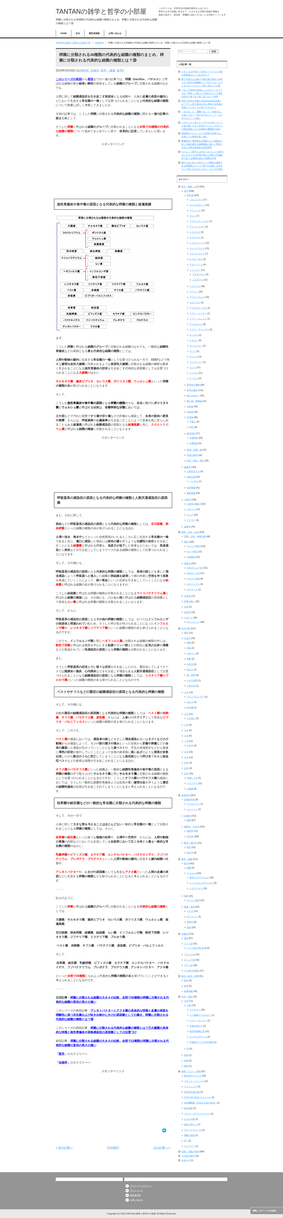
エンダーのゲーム (198, 1037)
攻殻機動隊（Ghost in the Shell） (200, 1103)
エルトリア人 (193, 584)
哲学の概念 (192, 390)
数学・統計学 (190, 843)
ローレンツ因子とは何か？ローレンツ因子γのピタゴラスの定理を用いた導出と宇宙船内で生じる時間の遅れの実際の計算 (202, 155)
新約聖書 (191, 493)
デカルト (194, 340)
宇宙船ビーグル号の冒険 (201, 1042)
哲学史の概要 (193, 385)
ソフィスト (195, 270)
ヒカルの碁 (189, 1119)
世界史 (187, 563)
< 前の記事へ (64, 1147)
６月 (186, 735)
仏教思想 (194, 443)
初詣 (189, 648)
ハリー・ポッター (198, 1020)
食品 (189, 927)
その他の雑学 (187, 1156)
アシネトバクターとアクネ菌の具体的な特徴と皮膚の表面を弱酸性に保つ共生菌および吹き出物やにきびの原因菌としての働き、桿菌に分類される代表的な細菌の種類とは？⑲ (112, 1015)
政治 (186, 980)
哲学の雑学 (192, 455)
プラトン (194, 291)
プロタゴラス (198, 274)
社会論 (190, 412)
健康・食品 (189, 907)
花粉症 (190, 922)
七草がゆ (191, 686)
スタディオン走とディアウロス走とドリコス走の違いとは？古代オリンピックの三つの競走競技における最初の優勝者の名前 (202, 125)
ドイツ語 (188, 943)
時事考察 (188, 991)
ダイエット (192, 916)
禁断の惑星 (189, 1135)
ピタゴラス (195, 232)
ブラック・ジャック (194, 1081)
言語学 (187, 612)
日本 (186, 607)
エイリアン (189, 1146)
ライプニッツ (196, 362)
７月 (186, 741)
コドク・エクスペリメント (197, 1113)
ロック (193, 351)
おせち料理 (192, 680)
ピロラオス (195, 237)
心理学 (187, 499)
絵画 (186, 1060)
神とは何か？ (193, 395)
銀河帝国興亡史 (197, 1031)
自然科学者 (189, 799)
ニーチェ (194, 378)
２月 (186, 692)
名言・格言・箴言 (195, 460)
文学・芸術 (186, 996)
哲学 (186, 191)
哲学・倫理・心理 (190, 186)
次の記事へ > (161, 1147)
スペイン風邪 (193, 900)
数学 (189, 847)
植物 (189, 820)
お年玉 (190, 664)
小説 (189, 1005)
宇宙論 (190, 417)
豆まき (190, 702)
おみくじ (191, 653)
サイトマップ (136, 1190)
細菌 (189, 868)
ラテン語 (188, 965)
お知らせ (185, 1160)
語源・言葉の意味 (190, 1151)
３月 (186, 714)
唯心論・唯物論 (194, 401)
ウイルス (191, 873)
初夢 (189, 659)
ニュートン (192, 809)
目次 (78, 33)
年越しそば (192, 778)
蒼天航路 (188, 1108)
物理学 (190, 831)
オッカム (194, 335)
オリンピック (193, 622)
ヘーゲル (194, 373)
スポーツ (188, 617)
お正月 (187, 638)
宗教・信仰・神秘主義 (195, 536)
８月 (186, 752)
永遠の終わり (196, 1026)
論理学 (187, 526)
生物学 (94, 70)
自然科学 (83, 70)
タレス (193, 216)
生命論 (190, 406)
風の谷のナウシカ (192, 1076)
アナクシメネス (197, 226)
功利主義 (191, 477)
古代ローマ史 (193, 573)
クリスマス (192, 783)
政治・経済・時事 (190, 976)
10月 (186, 763)
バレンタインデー (195, 696)
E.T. (186, 1140)
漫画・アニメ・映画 (191, 1071)
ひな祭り (191, 718)
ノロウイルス (196, 888)
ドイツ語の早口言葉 (196, 948)
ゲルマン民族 (193, 578)
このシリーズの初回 (69, 79)
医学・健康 (108, 70)
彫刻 (186, 1066)
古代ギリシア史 (194, 568)
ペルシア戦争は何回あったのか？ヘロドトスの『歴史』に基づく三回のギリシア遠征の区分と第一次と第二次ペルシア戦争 (202, 93)
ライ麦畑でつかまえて (200, 1015)
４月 (186, 725)
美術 (186, 1055)
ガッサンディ (196, 346)
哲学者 (190, 195)
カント (193, 367)
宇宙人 (193, 421)
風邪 (186, 896)
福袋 (189, 642)
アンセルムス (196, 324)
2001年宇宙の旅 (192, 1092)
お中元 (190, 745)
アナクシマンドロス (199, 221)
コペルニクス (193, 804)
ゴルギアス (197, 280)
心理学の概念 (193, 504)
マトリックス (190, 1086)
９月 (186, 757)
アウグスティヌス (198, 308)
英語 (186, 938)
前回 (90, 79)
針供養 (190, 707)
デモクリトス (196, 264)
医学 (120, 70)
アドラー (191, 520)
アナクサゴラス (197, 254)
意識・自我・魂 (194, 450)
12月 (186, 773)
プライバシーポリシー (141, 1186)
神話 (186, 542)
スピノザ (194, 356)
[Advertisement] (113, 171)
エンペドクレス (197, 248)
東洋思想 (191, 433)
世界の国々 (189, 601)
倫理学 (187, 467)
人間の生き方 (193, 471)
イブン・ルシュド (198, 318)
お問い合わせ (114, 33)
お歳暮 (190, 789)
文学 (186, 1001)
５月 (186, 730)
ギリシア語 (189, 960)
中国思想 (194, 438)
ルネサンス (192, 589)
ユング (190, 515)
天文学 (190, 836)
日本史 (187, 596)
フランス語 (189, 954)
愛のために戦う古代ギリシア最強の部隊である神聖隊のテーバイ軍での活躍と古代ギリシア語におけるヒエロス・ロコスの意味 (202, 165)
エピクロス (195, 302)
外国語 (184, 934)
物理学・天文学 (191, 826)
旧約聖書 (191, 487)
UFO (192, 427)
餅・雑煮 (191, 675)
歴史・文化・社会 (190, 532)
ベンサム (194, 481)
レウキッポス (196, 259)
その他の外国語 (191, 970)
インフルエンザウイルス (201, 883)
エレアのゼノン (197, 205)
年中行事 (185, 628)
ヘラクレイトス (197, 243)
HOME (63, 33)
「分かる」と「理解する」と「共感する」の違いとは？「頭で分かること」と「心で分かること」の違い (202, 114)
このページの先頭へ (267, 1211)
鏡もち (190, 669)
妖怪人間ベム (190, 1124)
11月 (186, 768)
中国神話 (191, 557)
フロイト (191, 509)
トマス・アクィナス (199, 329)
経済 (186, 986)
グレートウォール (192, 1130)
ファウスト (195, 1009)
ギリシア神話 (193, 546)
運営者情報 (94, 33)
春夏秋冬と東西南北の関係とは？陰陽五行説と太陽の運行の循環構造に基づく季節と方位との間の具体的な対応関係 (202, 144)
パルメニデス (196, 199)
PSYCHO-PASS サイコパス (197, 1097)
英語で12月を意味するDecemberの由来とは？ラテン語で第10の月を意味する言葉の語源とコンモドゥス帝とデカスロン (202, 104)
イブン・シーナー (198, 313)
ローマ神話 (192, 551)
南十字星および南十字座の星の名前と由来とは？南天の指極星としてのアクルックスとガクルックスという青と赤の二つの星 (202, 82)
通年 (186, 633)
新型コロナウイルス (199, 877)
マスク (190, 911)
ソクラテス (195, 286)
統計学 (190, 852)
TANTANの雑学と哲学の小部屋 (101, 11)
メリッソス (195, 210)
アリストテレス (197, 297)
